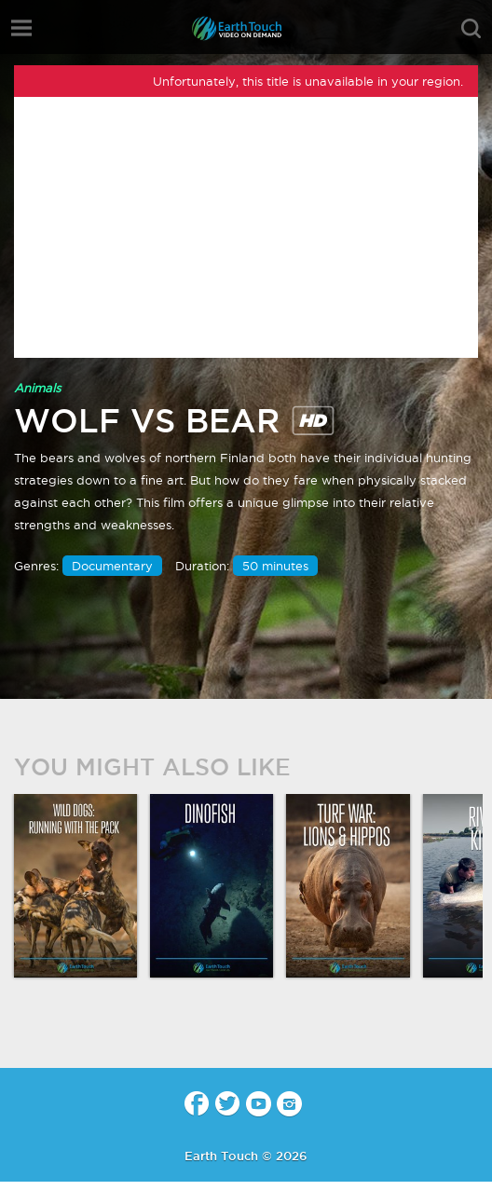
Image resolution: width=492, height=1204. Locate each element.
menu (21, 28)
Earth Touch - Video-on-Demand (246, 28)
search (471, 29)
